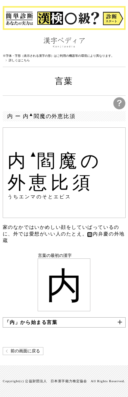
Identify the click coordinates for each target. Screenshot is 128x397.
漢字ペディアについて (9, 42)
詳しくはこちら (19, 60)
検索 (120, 42)
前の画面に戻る (25, 351)
